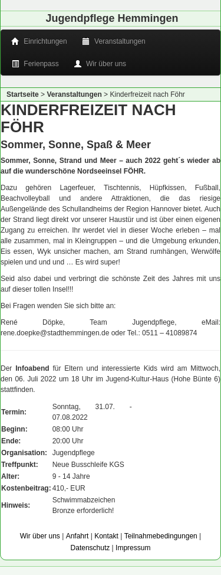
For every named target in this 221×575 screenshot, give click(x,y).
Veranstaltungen (115, 41)
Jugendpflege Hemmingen (111, 18)
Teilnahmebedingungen (160, 536)
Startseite (22, 94)
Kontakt (106, 536)
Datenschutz (90, 548)
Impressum (133, 548)
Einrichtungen (40, 41)
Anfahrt (77, 536)
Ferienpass (36, 64)
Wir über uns (100, 64)
